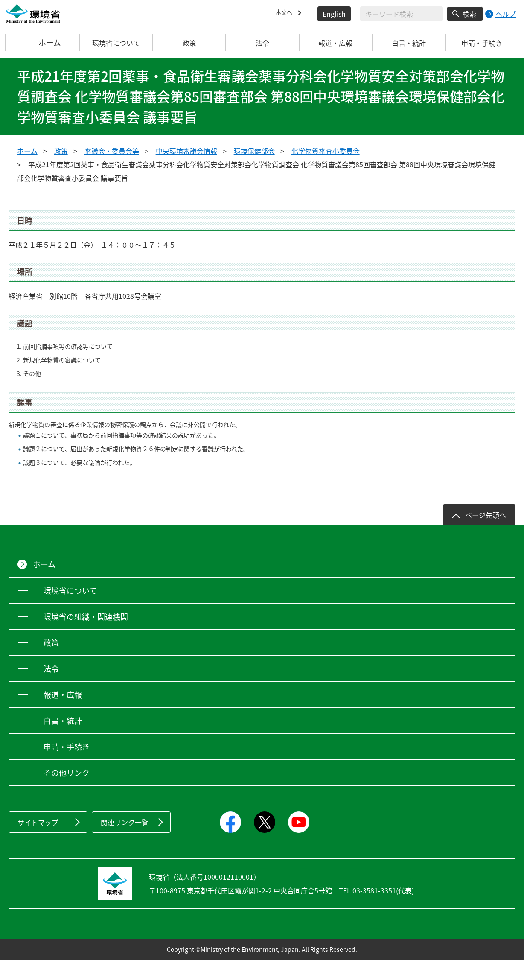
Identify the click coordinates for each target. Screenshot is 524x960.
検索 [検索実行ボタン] (469, 14)
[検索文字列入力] (401, 13)
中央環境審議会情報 (186, 151)
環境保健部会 (254, 151)
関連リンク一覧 (124, 822)
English (334, 14)
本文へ (286, 14)
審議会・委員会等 (111, 151)
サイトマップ (37, 822)
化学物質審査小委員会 (325, 151)
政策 (61, 151)
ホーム (43, 43)
